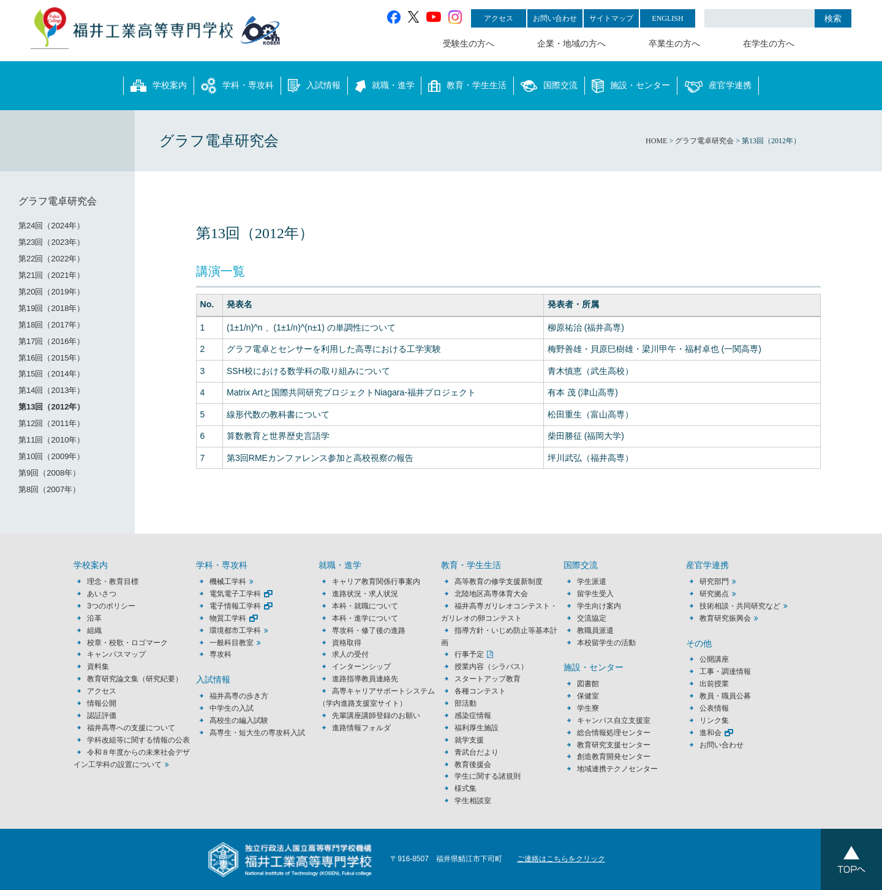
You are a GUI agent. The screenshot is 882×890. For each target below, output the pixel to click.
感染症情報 (472, 715)
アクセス (498, 18)
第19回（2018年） (51, 308)
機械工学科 (227, 581)
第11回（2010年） (51, 439)
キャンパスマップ (116, 654)
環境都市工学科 (235, 630)
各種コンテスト (480, 691)
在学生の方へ (768, 43)
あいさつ (101, 593)
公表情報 (714, 708)
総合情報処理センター (613, 732)
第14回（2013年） (51, 390)
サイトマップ (611, 18)
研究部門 (714, 581)
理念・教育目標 (112, 581)
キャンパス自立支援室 (613, 720)
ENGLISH (667, 18)
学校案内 (158, 86)
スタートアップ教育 (487, 679)
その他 (699, 643)
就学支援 (469, 740)
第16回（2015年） (51, 357)
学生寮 (588, 708)
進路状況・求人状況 (365, 593)
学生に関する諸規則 (487, 776)
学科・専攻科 (237, 86)
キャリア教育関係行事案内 (376, 581)
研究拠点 (714, 593)
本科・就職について (365, 606)
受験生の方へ (468, 43)
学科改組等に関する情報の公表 (138, 740)
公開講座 (717, 659)
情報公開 (101, 703)
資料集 (98, 666)
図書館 (588, 683)
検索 (833, 18)
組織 (94, 630)
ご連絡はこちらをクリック (561, 858)
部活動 (465, 703)
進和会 (710, 732)
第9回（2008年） (49, 472)
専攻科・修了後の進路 (368, 630)
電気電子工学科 (235, 593)
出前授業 (714, 683)
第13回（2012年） (51, 406)
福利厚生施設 (476, 728)
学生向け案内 (599, 606)
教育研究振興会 (725, 618)
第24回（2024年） (51, 225)
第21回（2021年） (51, 275)
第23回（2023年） (51, 242)
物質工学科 (227, 618)
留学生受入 (595, 593)
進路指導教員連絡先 (365, 679)
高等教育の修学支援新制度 (498, 581)
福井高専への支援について (131, 728)
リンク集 (714, 720)
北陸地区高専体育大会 (491, 593)
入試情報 (314, 86)
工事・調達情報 (725, 671)
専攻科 (220, 654)
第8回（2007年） (49, 489)
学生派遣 (591, 581)
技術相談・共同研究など (739, 606)
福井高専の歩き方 (238, 696)
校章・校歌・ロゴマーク (127, 642)
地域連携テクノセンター (617, 769)
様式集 (465, 788)
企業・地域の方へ (571, 43)
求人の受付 (350, 654)
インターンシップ (361, 666)
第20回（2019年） (51, 291)
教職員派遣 (595, 630)
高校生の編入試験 (238, 720)
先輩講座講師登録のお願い (376, 715)
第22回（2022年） (51, 258)
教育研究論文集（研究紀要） (135, 679)
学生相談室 (472, 800)
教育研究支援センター (613, 745)
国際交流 (549, 86)
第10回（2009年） (51, 456)
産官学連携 (718, 86)
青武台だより (476, 752)
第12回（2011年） (51, 423)
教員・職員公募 (725, 696)
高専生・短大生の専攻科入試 (257, 732)
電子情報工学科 (235, 606)
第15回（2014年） (51, 373)
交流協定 (591, 618)
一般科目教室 (231, 642)
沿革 (94, 618)
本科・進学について (365, 618)
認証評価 (101, 715)
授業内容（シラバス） (491, 666)
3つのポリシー (111, 606)
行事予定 (469, 654)
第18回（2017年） (51, 324)
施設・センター (631, 86)
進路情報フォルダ (361, 728)
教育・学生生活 (467, 86)
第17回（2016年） (51, 341)
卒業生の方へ (674, 43)
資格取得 (346, 642)
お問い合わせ (555, 18)
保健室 (588, 696)
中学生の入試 (231, 708)
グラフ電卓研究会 (57, 201)
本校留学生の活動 (606, 642)
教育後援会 (472, 764)
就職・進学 (385, 86)
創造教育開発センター (613, 756)
